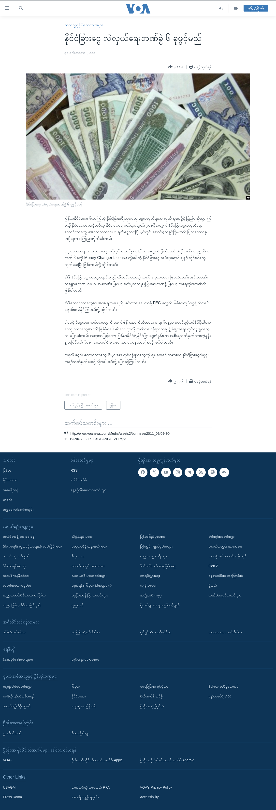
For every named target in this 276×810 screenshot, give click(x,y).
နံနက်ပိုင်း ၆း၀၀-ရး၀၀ (18, 659)
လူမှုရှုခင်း (78, 605)
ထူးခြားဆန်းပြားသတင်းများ (90, 595)
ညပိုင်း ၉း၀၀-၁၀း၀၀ (86, 659)
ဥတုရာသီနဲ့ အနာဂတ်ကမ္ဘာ (89, 546)
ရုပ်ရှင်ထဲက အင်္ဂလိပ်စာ (156, 632)
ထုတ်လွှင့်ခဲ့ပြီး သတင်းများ (83, 25)
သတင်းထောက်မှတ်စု (17, 585)
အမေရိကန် (10, 490)
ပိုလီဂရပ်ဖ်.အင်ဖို (151, 696)
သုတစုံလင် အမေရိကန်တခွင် (227, 556)
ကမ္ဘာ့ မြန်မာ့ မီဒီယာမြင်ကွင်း (22, 605)
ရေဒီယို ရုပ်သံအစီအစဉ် (18, 696)
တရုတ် (7, 500)
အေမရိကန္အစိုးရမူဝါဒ (85, 797)
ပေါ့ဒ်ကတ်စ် (79, 480)
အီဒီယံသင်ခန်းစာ (14, 632)
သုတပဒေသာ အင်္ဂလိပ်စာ (225, 632)
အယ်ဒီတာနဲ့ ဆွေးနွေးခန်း (19, 536)
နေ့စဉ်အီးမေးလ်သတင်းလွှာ (88, 490)
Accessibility (149, 797)
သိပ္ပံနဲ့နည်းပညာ (82, 536)
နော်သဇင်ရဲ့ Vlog (219, 696)
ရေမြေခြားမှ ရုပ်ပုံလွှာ (154, 686)
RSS (74, 470)
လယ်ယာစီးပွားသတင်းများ (89, 576)
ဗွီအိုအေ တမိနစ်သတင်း (223, 686)
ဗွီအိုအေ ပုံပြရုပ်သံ (152, 706)
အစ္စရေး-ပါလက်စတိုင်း (18, 509)
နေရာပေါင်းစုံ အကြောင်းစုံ (225, 576)
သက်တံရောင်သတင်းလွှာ (224, 595)
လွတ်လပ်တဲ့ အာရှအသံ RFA (91, 787)
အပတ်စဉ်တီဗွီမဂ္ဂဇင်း (17, 706)
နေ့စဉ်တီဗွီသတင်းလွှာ (17, 686)
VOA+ (7, 760)
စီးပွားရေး (78, 556)
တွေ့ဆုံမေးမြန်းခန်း (84, 706)
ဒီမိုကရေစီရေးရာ (14, 566)
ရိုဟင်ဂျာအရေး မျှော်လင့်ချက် (160, 605)
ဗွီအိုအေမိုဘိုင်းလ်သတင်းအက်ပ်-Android (167, 760)
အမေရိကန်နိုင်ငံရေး (16, 576)
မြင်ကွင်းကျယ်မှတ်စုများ (156, 546)
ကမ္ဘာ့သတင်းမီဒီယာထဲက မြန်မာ (24, 595)
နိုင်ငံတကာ (10, 480)
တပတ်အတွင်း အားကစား (88, 566)
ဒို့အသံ (212, 585)
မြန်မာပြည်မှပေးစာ (153, 536)
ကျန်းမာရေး (148, 585)
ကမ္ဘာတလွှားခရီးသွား (154, 556)
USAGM (9, 787)
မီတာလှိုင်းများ (81, 733)
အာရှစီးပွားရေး (150, 576)
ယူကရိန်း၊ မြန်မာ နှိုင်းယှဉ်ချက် (92, 585)
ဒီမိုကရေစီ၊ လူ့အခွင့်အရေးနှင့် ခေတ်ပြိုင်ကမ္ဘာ (32, 546)
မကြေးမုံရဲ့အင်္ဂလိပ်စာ (86, 632)
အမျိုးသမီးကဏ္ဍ (151, 595)
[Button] (176, 67)
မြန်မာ (7, 470)
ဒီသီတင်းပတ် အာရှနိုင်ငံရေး (158, 566)
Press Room (12, 797)
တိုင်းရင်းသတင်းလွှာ (221, 536)
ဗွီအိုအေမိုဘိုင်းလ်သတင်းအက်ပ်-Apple (97, 760)
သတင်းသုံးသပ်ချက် (16, 556)
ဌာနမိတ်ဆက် (12, 733)
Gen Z (213, 566)
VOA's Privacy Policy (156, 787)
